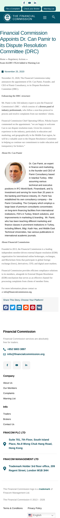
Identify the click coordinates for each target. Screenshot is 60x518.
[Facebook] (24, 3)
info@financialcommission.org (18, 292)
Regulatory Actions (17, 59)
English (34, 515)
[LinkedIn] (35, 3)
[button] (6, 307)
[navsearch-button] (53, 17)
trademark (44, 489)
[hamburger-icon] (44, 17)
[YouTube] (30, 3)
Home (2, 59)
